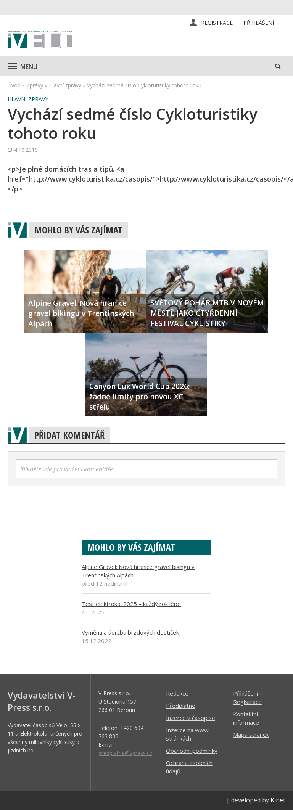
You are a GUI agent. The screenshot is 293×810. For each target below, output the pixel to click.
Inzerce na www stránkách (187, 734)
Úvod (14, 85)
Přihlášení (258, 22)
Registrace (217, 22)
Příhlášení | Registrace (248, 697)
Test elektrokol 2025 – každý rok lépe (131, 604)
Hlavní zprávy (65, 85)
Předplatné (180, 705)
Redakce (177, 693)
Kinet (277, 800)
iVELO (40, 40)
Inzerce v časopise (190, 718)
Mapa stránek (251, 734)
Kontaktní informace (246, 718)
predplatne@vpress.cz (125, 753)
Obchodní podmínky (191, 750)
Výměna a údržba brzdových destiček (130, 632)
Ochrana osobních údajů (189, 767)
